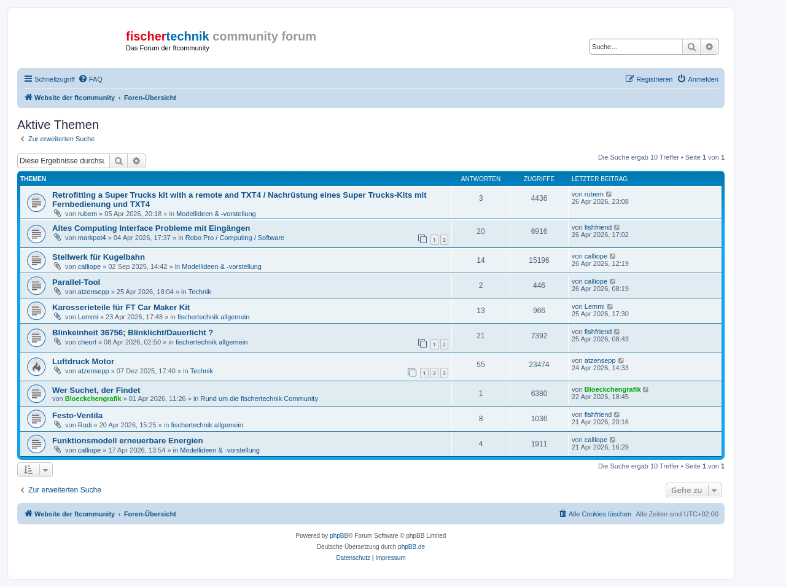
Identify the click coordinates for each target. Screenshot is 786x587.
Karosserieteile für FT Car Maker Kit (121, 307)
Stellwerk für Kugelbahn (98, 257)
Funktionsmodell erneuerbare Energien (127, 440)
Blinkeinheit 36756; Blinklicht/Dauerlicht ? (132, 332)
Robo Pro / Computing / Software (234, 237)
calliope (89, 266)
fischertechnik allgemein (213, 317)
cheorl (87, 342)
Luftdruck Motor (83, 361)
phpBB (339, 535)
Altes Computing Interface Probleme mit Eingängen (151, 228)
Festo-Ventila (77, 415)
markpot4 (92, 237)
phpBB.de (411, 546)
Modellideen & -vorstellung (216, 213)
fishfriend (598, 227)
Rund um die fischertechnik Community (259, 398)
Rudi (85, 425)
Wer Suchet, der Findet (96, 390)
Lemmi (88, 317)
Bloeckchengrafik (93, 398)
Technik (200, 291)
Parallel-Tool (76, 282)
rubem (87, 213)
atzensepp (93, 291)
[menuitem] (90, 79)
